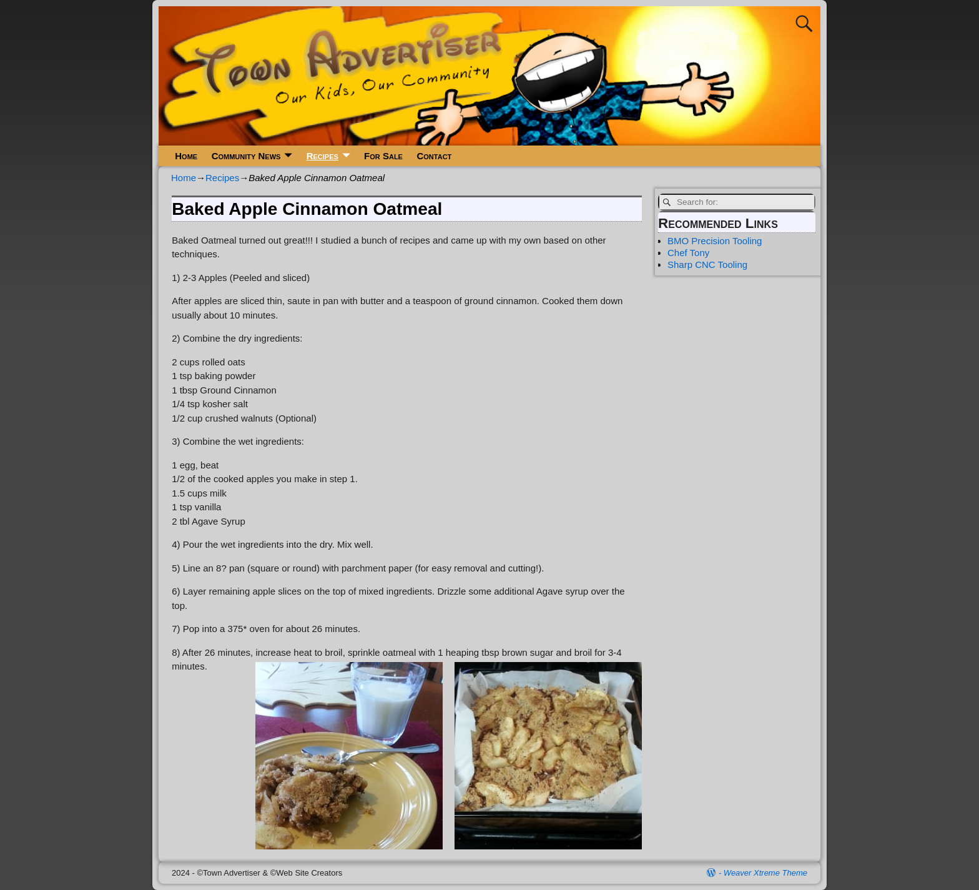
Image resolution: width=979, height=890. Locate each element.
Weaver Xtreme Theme (765, 873)
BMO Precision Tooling (714, 240)
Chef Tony (688, 252)
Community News (246, 156)
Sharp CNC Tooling (707, 264)
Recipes (322, 156)
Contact (433, 156)
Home (186, 156)
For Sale (383, 156)
